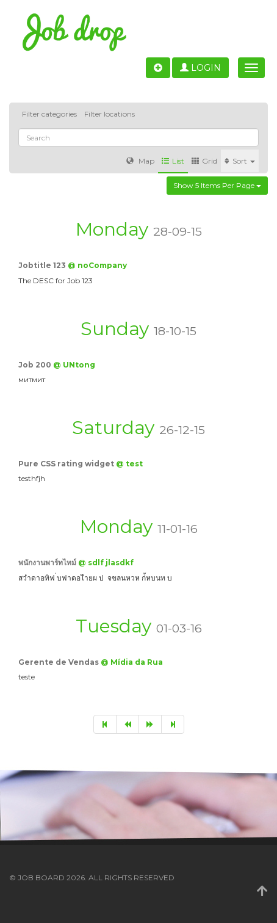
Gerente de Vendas (59, 662)
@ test (129, 463)
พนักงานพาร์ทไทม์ (48, 562)
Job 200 (35, 364)
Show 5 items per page (217, 185)
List (173, 160)
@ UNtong (74, 364)
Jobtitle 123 (43, 265)
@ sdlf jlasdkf (106, 562)
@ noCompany (97, 265)
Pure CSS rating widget (67, 463)
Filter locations (109, 113)
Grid (204, 160)
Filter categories (49, 113)
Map (140, 160)
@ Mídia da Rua (132, 662)
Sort (240, 160)
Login (200, 67)
